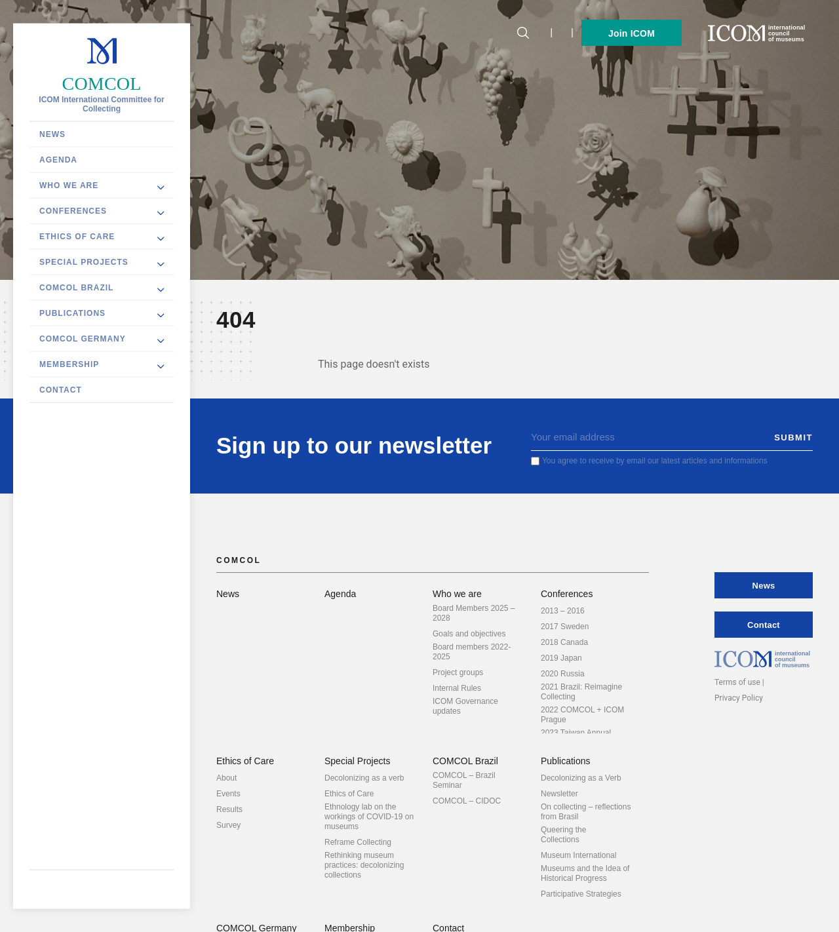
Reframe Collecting (357, 842)
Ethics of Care (77, 236)
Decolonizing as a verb (364, 778)
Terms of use (737, 682)
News (52, 134)
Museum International (578, 855)
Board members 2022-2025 (472, 651)
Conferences (73, 211)
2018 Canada (564, 642)
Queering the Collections (563, 834)
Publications (72, 313)
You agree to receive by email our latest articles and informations (655, 461)
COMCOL (102, 83)
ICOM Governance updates (465, 706)
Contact (60, 390)
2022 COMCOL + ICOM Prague (582, 714)
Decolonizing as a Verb (581, 778)
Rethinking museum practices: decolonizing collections (364, 865)
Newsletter (559, 793)
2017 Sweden (565, 626)
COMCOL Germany (82, 338)
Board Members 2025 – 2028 (474, 613)
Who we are (68, 185)
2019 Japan (561, 658)
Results (229, 809)
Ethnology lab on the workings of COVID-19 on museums (369, 816)
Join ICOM (631, 33)
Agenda (58, 160)
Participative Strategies (581, 894)
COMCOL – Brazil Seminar (464, 780)
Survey (228, 825)
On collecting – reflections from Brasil (586, 811)
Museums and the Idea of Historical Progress (585, 873)
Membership (69, 364)
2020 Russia (563, 673)
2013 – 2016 (563, 610)
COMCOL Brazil (76, 287)
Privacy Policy (738, 698)
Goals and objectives (469, 633)
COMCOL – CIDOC (467, 801)
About (226, 778)
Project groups (458, 672)
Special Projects (83, 262)
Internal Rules (457, 688)
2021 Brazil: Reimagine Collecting (581, 691)
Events (228, 793)
